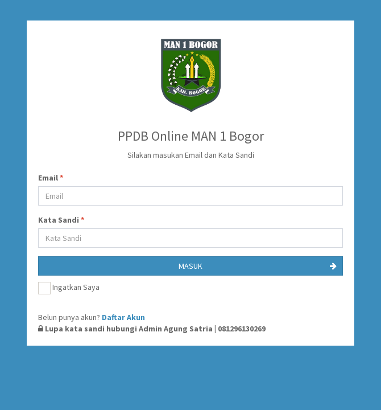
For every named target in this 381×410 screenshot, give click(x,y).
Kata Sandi (61, 220)
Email (50, 178)
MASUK (258, 266)
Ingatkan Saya (69, 288)
